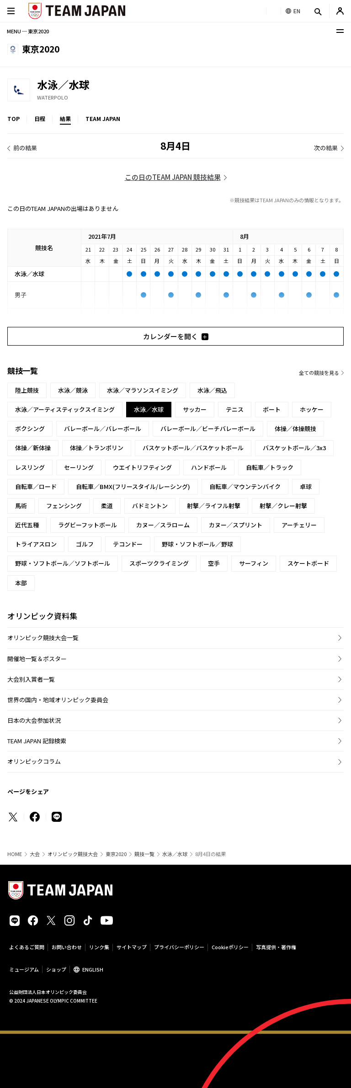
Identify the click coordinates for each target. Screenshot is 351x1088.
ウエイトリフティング (142, 467)
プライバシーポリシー (179, 947)
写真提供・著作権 (276, 947)
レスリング (30, 467)
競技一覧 (144, 854)
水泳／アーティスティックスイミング (65, 409)
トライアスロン (36, 544)
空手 (214, 563)
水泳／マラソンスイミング (142, 390)
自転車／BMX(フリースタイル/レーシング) (133, 486)
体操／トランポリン (96, 447)
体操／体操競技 (295, 428)
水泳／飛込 (212, 390)
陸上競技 (27, 390)
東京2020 (116, 854)
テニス (235, 409)
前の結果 (25, 147)
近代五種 (27, 524)
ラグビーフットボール (87, 524)
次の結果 (326, 147)
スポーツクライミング (159, 563)
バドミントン (150, 505)
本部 (21, 582)
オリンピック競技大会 (73, 854)
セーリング (79, 467)
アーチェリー (299, 524)
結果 (65, 118)
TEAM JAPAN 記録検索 (36, 740)
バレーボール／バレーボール (102, 428)
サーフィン (253, 563)
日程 (39, 118)
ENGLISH (92, 969)
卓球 (306, 486)
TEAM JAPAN (102, 118)
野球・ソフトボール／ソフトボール (62, 563)
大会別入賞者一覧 (31, 679)
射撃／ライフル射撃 (213, 505)
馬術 (21, 505)
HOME (14, 854)
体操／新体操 (33, 447)
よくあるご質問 (26, 947)
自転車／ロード (36, 486)
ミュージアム (24, 969)
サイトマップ (132, 947)
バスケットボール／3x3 (294, 447)
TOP (13, 118)
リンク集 (99, 947)
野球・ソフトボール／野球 (197, 544)
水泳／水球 (174, 854)
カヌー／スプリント (235, 524)
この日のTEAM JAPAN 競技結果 (173, 177)
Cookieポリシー (230, 947)
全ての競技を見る (319, 372)
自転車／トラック (269, 467)
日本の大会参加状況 (34, 720)
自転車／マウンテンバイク (245, 486)
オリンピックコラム (34, 761)
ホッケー (312, 409)
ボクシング (30, 428)
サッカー (195, 409)
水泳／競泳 (73, 390)
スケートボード (308, 563)
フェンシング (64, 505)
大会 (35, 854)
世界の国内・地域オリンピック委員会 (57, 699)
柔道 (107, 505)
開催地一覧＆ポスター (37, 658)
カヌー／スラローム (163, 524)
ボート (272, 409)
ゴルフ (85, 544)
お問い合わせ (67, 947)
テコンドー (128, 544)
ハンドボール (209, 467)
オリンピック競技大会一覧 (43, 637)
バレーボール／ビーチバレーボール (207, 428)
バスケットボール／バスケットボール (193, 447)
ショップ (56, 969)
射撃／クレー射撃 (283, 505)
